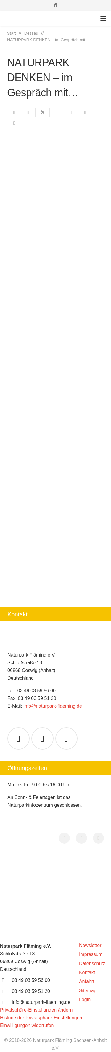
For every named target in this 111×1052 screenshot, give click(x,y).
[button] (56, 5)
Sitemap (87, 990)
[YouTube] (66, 738)
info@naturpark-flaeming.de (52, 706)
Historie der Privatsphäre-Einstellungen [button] (41, 1017)
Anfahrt (86, 981)
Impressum (90, 954)
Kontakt (87, 972)
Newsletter (90, 945)
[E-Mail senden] (14, 112)
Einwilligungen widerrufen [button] (27, 1025)
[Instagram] (98, 838)
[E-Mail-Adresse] (18, 738)
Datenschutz (92, 963)
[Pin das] (71, 112)
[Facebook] (42, 738)
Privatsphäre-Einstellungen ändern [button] (36, 1009)
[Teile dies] (28, 112)
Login (85, 999)
